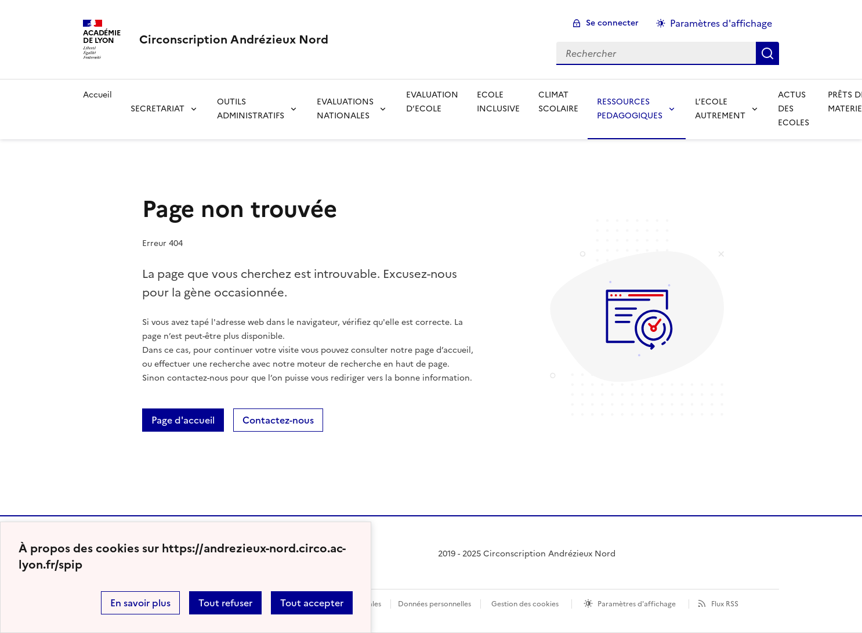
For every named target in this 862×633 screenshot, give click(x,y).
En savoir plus (140, 603)
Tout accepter (311, 603)
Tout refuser (225, 603)
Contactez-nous (278, 420)
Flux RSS (724, 604)
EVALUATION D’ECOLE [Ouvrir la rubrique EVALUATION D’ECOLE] (432, 102)
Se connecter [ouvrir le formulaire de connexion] (612, 23)
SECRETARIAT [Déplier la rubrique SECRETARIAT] (157, 109)
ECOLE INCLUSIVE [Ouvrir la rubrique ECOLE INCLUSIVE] (498, 102)
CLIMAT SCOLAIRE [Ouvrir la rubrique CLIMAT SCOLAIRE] (558, 102)
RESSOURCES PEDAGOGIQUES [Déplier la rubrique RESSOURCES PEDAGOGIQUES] (629, 109)
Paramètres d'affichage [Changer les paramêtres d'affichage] (721, 23)
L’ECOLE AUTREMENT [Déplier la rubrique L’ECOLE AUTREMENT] (720, 109)
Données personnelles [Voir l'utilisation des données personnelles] (434, 604)
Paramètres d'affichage (636, 604)
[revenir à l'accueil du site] (233, 39)
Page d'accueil (183, 420)
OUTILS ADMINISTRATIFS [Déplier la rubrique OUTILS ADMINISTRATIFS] (250, 109)
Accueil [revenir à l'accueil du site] (97, 95)
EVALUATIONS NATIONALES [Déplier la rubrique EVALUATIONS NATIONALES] (345, 109)
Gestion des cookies (525, 604)
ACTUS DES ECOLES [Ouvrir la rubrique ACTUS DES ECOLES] (793, 109)
